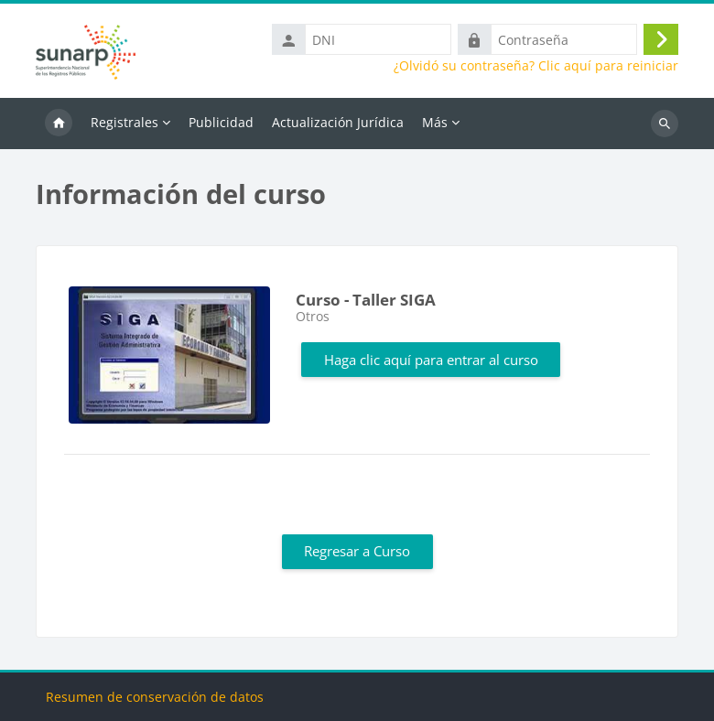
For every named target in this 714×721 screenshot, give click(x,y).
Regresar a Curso (357, 551)
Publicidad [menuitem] (221, 122)
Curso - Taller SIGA (366, 299)
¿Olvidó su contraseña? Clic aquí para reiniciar (536, 66)
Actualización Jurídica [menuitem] (338, 122)
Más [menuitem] (435, 122)
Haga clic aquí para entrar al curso (431, 359)
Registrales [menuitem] (124, 122)
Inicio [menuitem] (58, 123)
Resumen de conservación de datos (155, 696)
